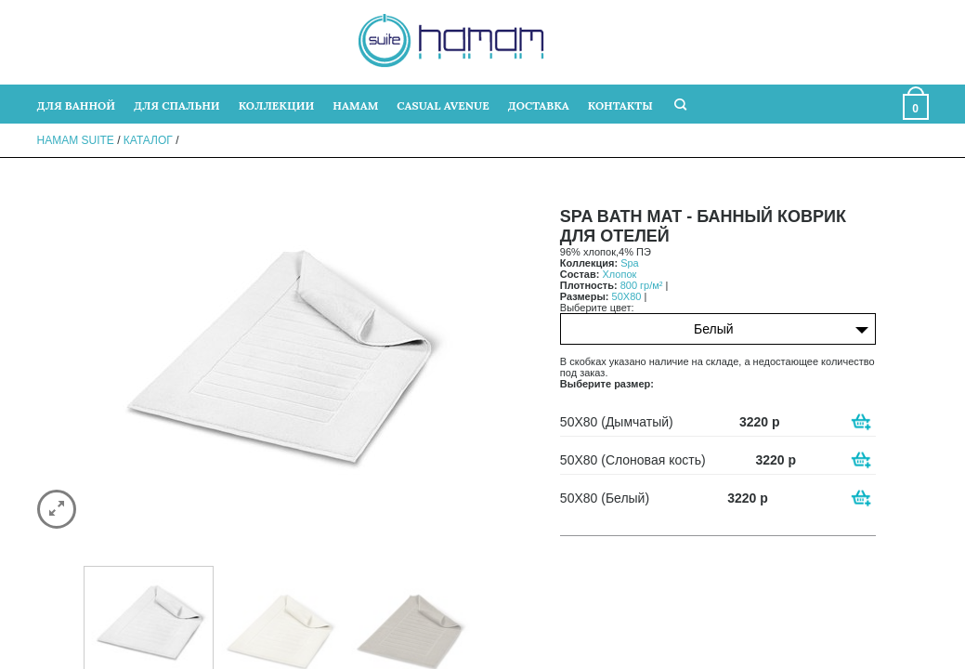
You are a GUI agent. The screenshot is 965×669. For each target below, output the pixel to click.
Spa (629, 263)
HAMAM (355, 105)
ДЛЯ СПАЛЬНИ (177, 105)
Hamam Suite (75, 140)
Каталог (148, 140)
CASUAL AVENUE (443, 105)
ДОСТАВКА (538, 105)
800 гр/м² (641, 285)
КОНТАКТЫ (620, 105)
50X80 (627, 296)
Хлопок (619, 274)
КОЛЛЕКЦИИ (277, 105)
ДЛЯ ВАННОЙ (76, 105)
